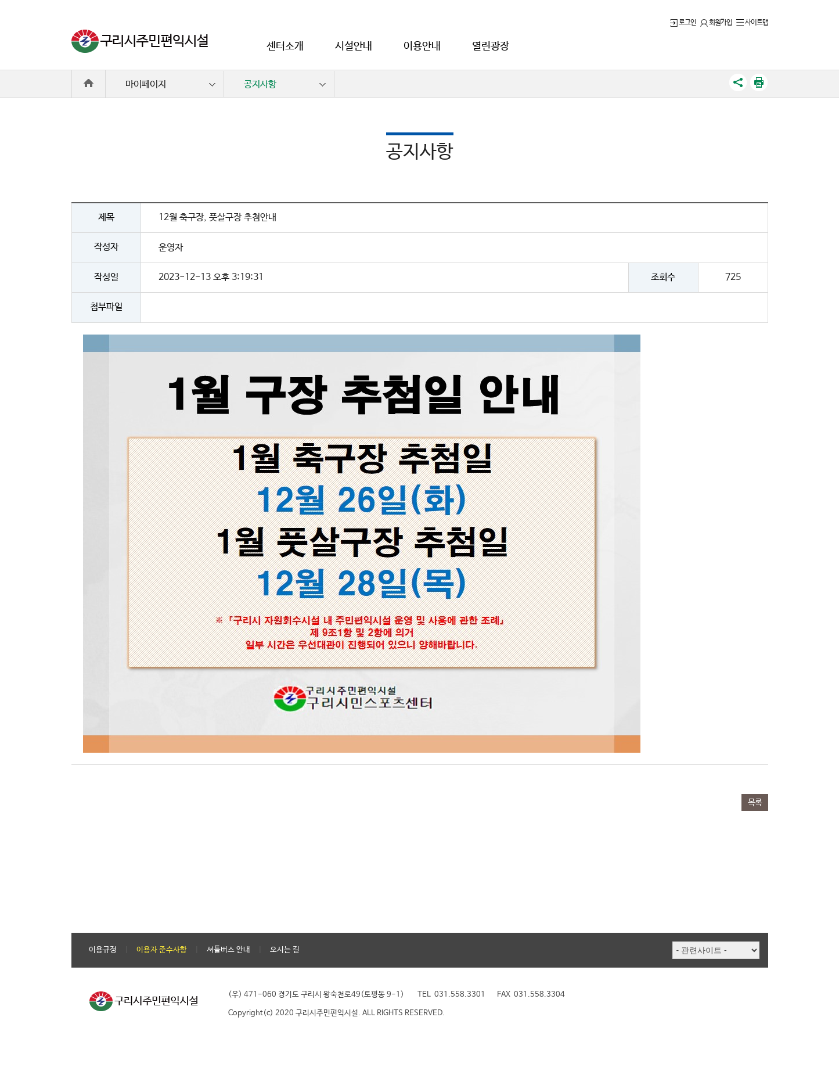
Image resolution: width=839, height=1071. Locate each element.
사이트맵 (752, 23)
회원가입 (716, 23)
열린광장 (490, 46)
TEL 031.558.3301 (451, 994)
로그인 (683, 23)
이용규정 (103, 950)
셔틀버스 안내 (228, 950)
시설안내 (353, 46)
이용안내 (422, 46)
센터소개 (285, 46)
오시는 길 (285, 950)
